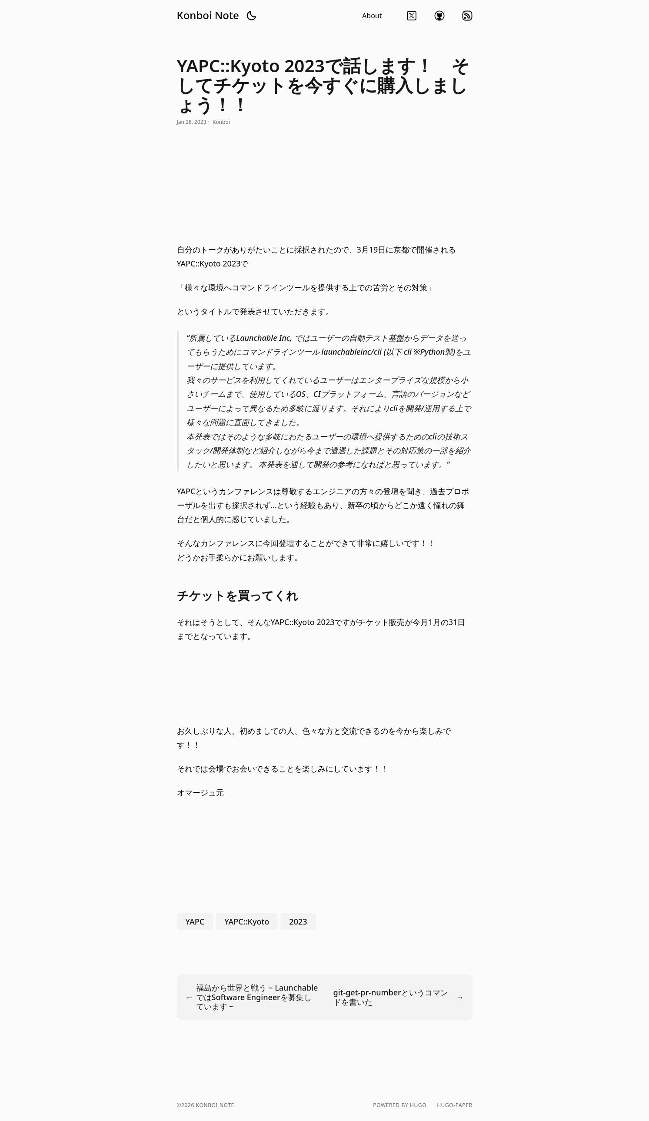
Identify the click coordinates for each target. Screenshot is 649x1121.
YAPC (195, 921)
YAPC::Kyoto (246, 921)
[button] (251, 15)
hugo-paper (454, 1105)
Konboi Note (208, 15)
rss (467, 15)
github (439, 15)
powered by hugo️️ (399, 1105)
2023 (298, 921)
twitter (411, 15)
